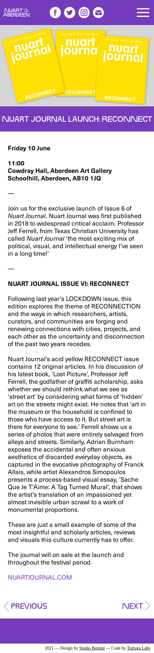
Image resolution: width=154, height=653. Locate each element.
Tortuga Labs (138, 648)
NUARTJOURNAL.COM (40, 577)
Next (132, 604)
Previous (29, 604)
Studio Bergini (92, 648)
